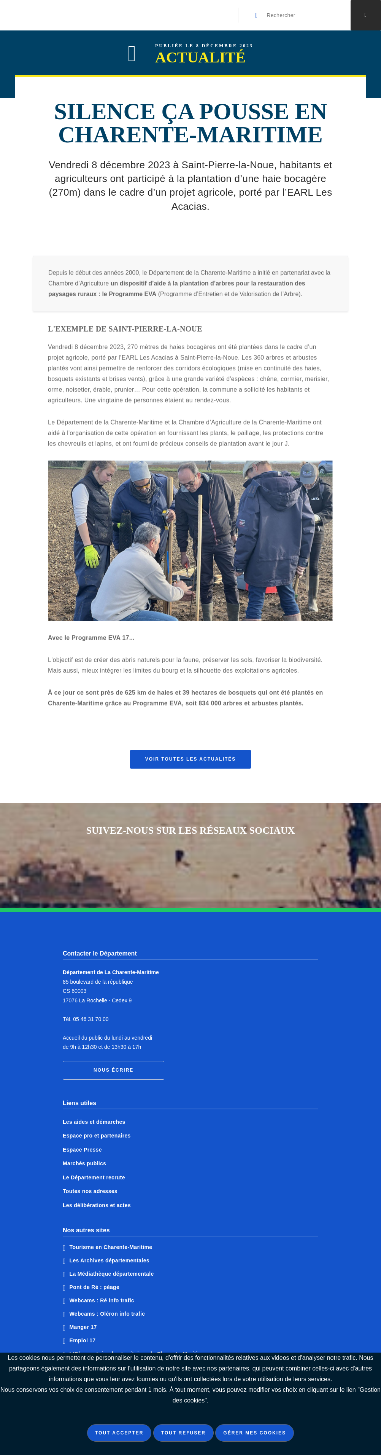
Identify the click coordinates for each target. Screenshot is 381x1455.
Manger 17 (83, 1327)
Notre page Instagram (219, 865)
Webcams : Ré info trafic (102, 1300)
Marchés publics (84, 1163)
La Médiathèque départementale (112, 1274)
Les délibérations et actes (97, 1205)
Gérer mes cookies (254, 1433)
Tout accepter (119, 1433)
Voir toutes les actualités (190, 759)
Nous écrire (113, 1070)
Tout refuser (183, 1433)
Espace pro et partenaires (97, 1136)
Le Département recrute (94, 1177)
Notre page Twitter (190, 865)
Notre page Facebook (162, 865)
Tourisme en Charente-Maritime (111, 1247)
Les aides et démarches (94, 1122)
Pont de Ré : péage (94, 1287)
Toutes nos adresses (90, 1191)
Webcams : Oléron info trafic (107, 1314)
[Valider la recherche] (257, 15)
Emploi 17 (83, 1340)
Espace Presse (82, 1150)
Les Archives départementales (109, 1260)
